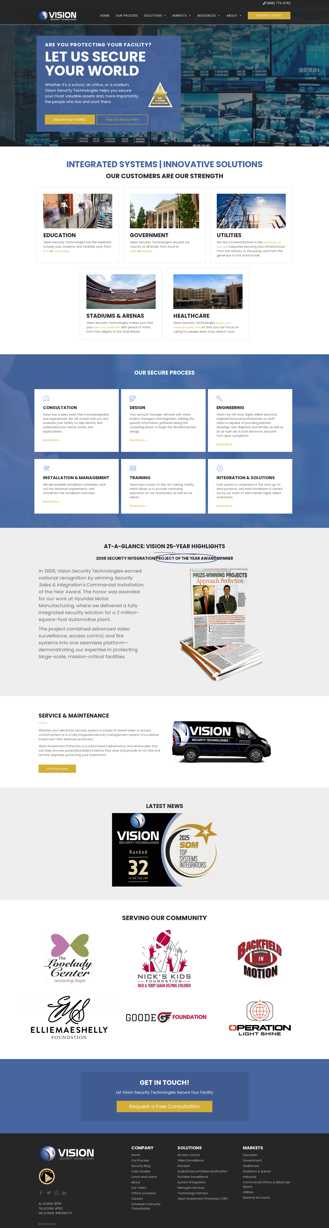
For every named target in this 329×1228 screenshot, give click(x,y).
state (134, 251)
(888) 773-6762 (276, 3)
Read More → (54, 439)
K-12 (46, 251)
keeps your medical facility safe (202, 325)
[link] (151, 1160)
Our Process (125, 15)
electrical (270, 242)
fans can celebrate (108, 327)
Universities (62, 251)
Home (102, 15)
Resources (207, 15)
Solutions (153, 15)
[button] (162, 15)
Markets (180, 15)
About (232, 15)
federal (147, 251)
